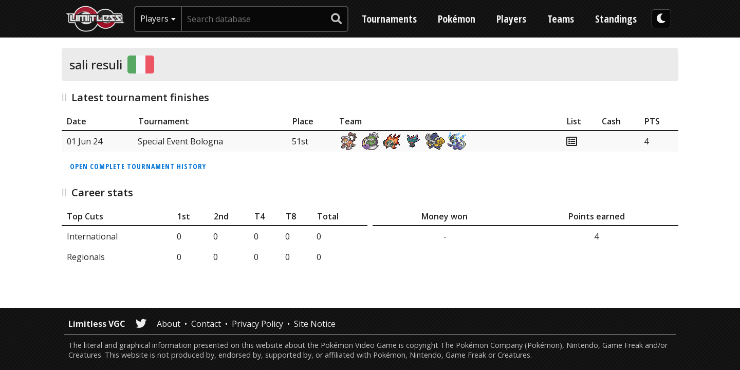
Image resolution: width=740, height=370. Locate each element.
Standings (616, 19)
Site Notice (315, 323)
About (168, 323)
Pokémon (456, 19)
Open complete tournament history (138, 166)
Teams (560, 19)
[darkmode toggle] (661, 18)
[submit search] (336, 19)
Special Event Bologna (180, 141)
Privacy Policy (257, 323)
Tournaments (389, 19)
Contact (206, 323)
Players (511, 19)
